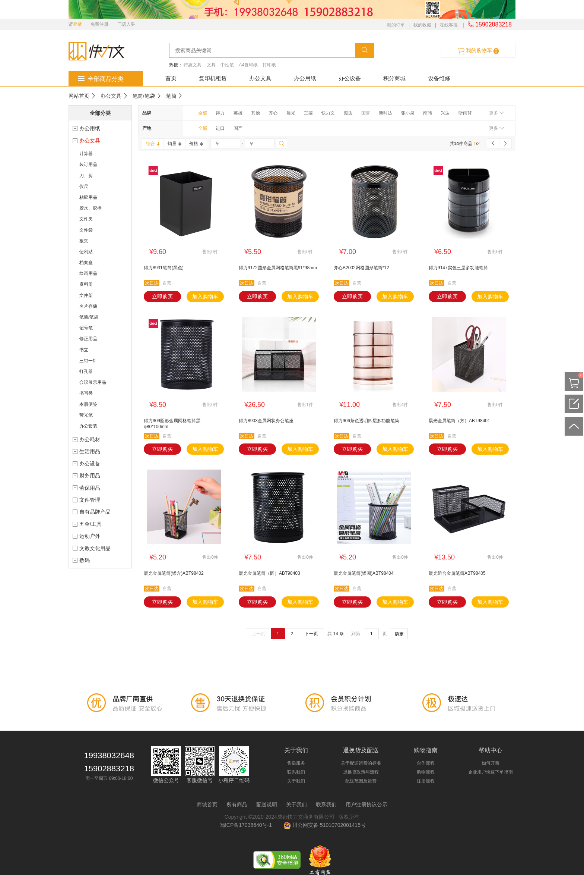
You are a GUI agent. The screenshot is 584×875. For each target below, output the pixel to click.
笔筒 (171, 96)
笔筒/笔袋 (144, 96)
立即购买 (162, 296)
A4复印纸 (248, 65)
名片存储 (88, 306)
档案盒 (86, 262)
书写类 (86, 393)
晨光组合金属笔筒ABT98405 (457, 573)
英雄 (238, 113)
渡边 (348, 113)
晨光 (290, 113)
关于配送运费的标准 (361, 763)
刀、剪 (86, 175)
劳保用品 (89, 488)
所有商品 (236, 804)
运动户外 (89, 536)
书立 (83, 349)
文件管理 (89, 500)
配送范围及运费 (361, 781)
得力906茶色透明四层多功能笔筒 (366, 420)
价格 (196, 143)
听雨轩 (465, 113)
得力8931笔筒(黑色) (164, 267)
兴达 (445, 113)
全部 (202, 113)
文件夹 (86, 219)
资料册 (86, 284)
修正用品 (88, 338)
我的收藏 (422, 25)
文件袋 (86, 230)
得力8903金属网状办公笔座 (266, 420)
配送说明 (266, 804)
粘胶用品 (88, 197)
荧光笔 (86, 415)
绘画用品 (88, 273)
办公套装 (88, 426)
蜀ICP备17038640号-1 (247, 825)
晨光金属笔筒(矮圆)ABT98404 (364, 573)
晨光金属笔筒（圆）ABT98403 (269, 573)
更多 (496, 113)
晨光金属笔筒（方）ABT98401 (459, 420)
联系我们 (296, 772)
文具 (211, 65)
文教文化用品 (95, 548)
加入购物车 (205, 296)
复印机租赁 (213, 78)
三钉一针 (88, 360)
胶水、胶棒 (90, 208)
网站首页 (79, 96)
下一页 (311, 633)
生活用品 (89, 451)
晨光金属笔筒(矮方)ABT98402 (174, 573)
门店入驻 (126, 24)
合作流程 (426, 763)
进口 (220, 128)
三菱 (308, 113)
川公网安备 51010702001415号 (324, 825)
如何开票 (490, 763)
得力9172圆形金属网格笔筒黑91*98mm (278, 267)
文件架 (86, 295)
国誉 (365, 113)
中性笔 (227, 65)
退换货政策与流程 (361, 772)
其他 (255, 113)
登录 (77, 24)
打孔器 (86, 371)
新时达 (385, 113)
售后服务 (296, 763)
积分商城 (394, 78)
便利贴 (86, 251)
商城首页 (207, 804)
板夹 (83, 241)
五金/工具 (90, 524)
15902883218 (490, 24)
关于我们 (296, 781)
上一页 (258, 633)
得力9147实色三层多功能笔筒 (458, 267)
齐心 (273, 113)
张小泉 (408, 113)
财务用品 (89, 476)
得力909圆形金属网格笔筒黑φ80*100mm (172, 423)
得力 (220, 113)
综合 (153, 143)
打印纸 (269, 65)
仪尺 (83, 186)
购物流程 (426, 772)
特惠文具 (192, 65)
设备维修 (439, 78)
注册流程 (426, 781)
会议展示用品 (92, 382)
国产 (238, 128)
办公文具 (260, 78)
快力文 (328, 113)
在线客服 (449, 25)
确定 (399, 634)
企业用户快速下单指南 (490, 772)
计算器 (86, 153)
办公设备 (350, 78)
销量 (174, 143)
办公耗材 (89, 439)
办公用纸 (305, 78)
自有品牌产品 (95, 512)
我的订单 (396, 25)
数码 (84, 560)
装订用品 (88, 164)
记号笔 (86, 327)
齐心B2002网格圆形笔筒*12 (361, 267)
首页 (171, 78)
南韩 (427, 113)
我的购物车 (478, 50)
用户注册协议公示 (366, 804)
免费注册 (99, 24)
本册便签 (88, 404)
